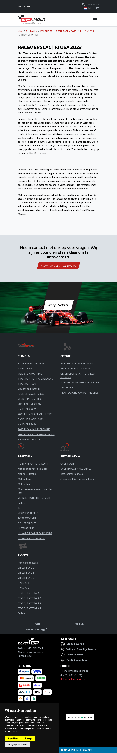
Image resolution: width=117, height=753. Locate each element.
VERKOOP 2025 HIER (29, 398)
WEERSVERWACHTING (30, 373)
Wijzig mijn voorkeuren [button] (17, 745)
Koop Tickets (58, 304)
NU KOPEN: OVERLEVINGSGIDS (35, 533)
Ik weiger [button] (29, 738)
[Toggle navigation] (94, 19)
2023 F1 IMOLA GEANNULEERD (35, 414)
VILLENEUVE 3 (26, 577)
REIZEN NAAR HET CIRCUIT (33, 463)
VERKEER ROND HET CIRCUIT (34, 497)
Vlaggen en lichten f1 (29, 388)
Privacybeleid (25, 655)
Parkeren (22, 502)
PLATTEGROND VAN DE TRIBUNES (79, 392)
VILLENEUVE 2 (26, 572)
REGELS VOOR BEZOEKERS (75, 368)
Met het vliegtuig (27, 473)
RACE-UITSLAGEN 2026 (31, 393)
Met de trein (24, 478)
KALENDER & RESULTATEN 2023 (58, 31)
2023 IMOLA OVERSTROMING (34, 429)
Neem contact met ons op (58, 266)
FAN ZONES (66, 387)
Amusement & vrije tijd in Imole (77, 478)
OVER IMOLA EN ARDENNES (75, 468)
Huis (20, 31)
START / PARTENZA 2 (29, 598)
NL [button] (88, 8)
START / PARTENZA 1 (29, 593)
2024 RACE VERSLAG (29, 404)
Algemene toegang (28, 562)
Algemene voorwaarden (30, 652)
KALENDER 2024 (27, 424)
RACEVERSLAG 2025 (29, 439)
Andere (21, 613)
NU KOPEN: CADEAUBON (31, 538)
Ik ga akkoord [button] (13, 738)
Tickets (79, 624)
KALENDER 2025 (27, 409)
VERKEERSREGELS (28, 513)
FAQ (37, 624)
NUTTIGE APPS (26, 528)
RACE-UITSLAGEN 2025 (31, 419)
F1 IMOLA (31, 31)
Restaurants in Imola (71, 473)
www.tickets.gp (37, 629)
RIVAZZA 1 (23, 582)
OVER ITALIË (67, 463)
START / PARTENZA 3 (29, 603)
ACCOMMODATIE (27, 518)
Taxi (20, 508)
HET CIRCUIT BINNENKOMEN (76, 363)
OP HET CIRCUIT (27, 523)
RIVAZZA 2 (23, 587)
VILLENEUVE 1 (26, 567)
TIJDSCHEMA (25, 368)
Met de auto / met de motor (33, 468)
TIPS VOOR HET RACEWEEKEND (35, 378)
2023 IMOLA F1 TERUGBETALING (36, 434)
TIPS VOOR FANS (27, 383)
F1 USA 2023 (87, 31)
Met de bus (24, 483)
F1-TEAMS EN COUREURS (32, 363)
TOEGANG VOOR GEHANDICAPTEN (79, 382)
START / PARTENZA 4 (29, 608)
